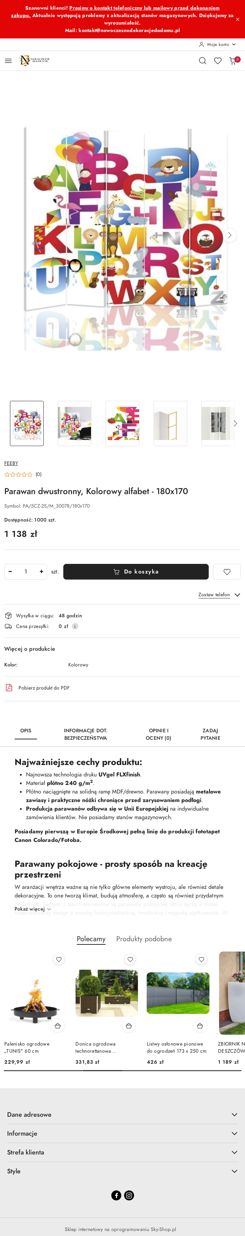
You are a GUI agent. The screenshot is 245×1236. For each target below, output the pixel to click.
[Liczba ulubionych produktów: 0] (218, 60)
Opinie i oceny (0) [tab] (158, 734)
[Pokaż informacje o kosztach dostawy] (75, 626)
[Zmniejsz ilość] (10, 571)
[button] (229, 235)
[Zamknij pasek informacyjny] (237, 19)
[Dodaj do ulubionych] (227, 572)
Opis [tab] (26, 730)
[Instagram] (129, 1195)
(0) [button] (39, 474)
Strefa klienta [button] (122, 1152)
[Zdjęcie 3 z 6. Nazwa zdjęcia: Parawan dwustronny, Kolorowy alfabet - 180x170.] (122, 423)
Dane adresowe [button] (122, 1114)
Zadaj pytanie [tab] (210, 734)
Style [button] (122, 1171)
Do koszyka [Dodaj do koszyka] (136, 572)
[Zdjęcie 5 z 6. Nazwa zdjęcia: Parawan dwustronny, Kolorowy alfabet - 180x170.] (218, 423)
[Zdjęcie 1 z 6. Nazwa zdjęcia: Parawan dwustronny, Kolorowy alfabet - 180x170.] (26, 423)
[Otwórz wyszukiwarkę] (203, 60)
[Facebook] (116, 1195)
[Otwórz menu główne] (8, 61)
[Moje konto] (217, 44)
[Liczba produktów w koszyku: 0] (232, 60)
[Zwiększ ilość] (41, 571)
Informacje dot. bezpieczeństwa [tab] (85, 734)
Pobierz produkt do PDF (37, 688)
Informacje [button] (122, 1133)
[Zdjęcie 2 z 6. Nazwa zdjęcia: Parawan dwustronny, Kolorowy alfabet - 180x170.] (74, 423)
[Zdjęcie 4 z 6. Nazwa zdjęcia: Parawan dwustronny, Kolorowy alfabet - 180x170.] (170, 423)
